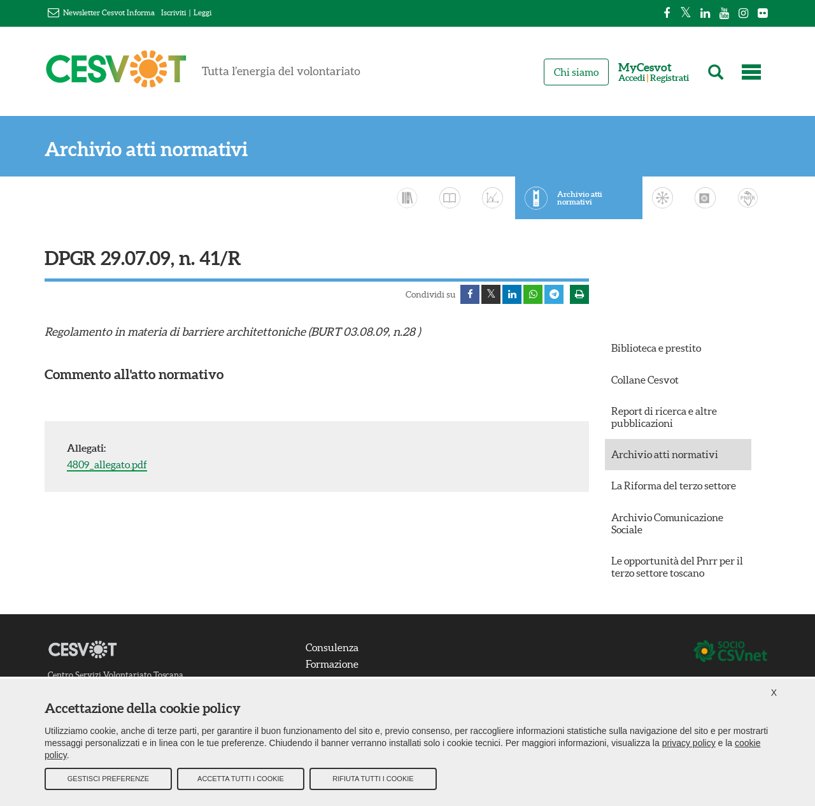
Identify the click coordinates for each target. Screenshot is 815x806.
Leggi (202, 12)
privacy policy (689, 743)
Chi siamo (576, 72)
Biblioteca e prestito (656, 348)
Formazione (332, 664)
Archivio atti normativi (146, 149)
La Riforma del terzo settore (673, 485)
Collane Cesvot (645, 379)
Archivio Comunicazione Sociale (667, 523)
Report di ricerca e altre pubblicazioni (664, 417)
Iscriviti (173, 12)
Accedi (631, 78)
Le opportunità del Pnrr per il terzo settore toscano (677, 567)
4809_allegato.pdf (107, 464)
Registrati (669, 78)
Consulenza (332, 647)
